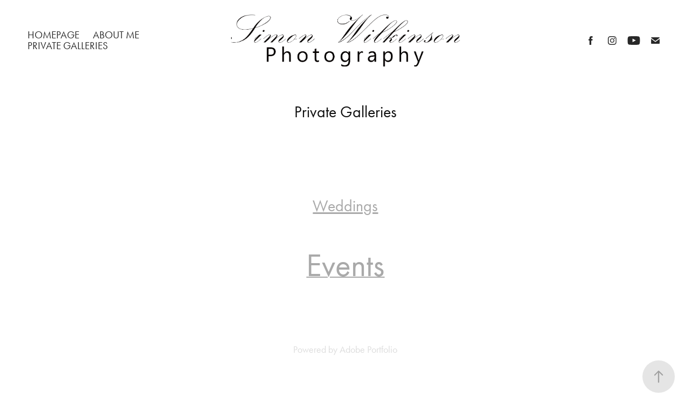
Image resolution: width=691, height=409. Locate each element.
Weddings (345, 206)
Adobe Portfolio (368, 350)
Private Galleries (68, 45)
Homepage (53, 35)
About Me (116, 35)
